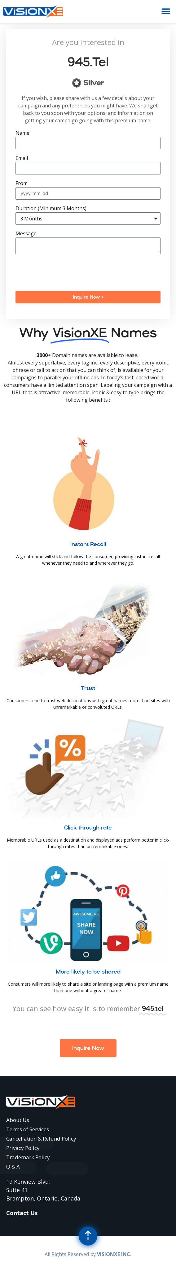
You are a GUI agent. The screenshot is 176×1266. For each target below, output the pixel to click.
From (21, 184)
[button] (166, 12)
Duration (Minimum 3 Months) (50, 209)
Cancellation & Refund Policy (41, 1138)
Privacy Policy (23, 1147)
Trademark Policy (28, 1157)
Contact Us (21, 1213)
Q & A (13, 1166)
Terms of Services (27, 1129)
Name (22, 133)
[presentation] (62, 272)
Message (26, 234)
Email (21, 158)
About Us (17, 1120)
